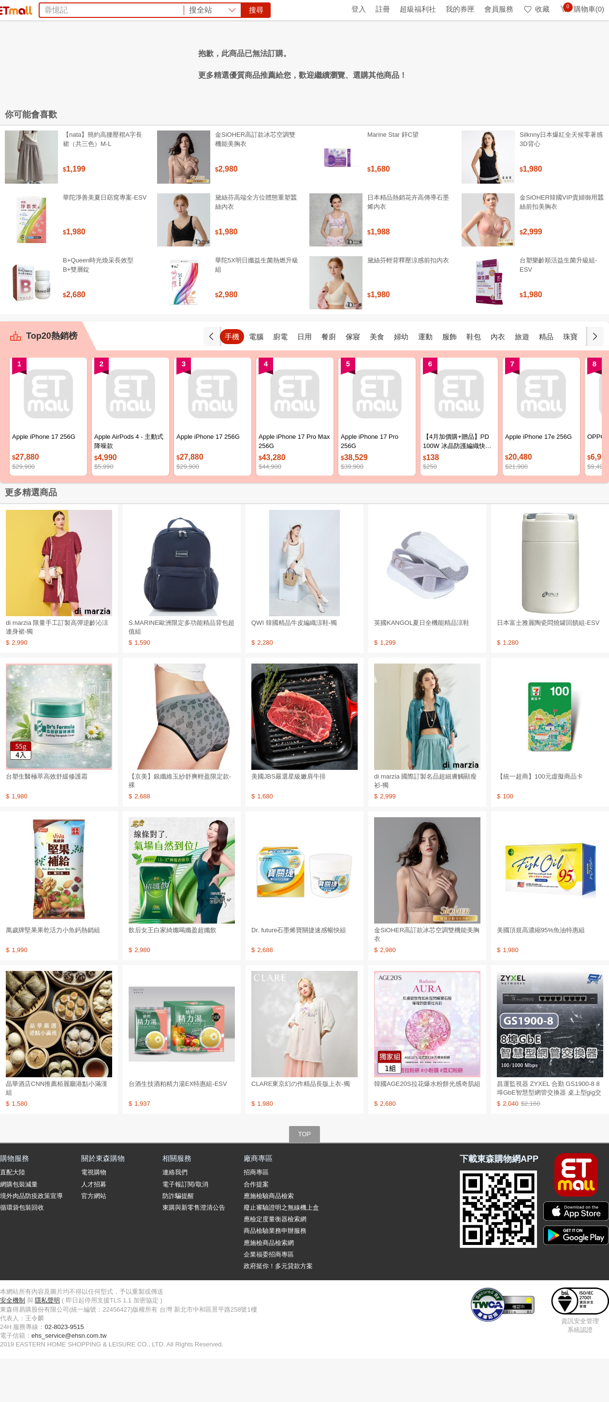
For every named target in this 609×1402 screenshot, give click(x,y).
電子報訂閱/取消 (185, 1227)
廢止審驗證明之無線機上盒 (281, 1251)
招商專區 (256, 1215)
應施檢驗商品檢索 (269, 1239)
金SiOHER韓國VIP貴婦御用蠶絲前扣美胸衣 (562, 245)
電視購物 (93, 1215)
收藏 (536, 9)
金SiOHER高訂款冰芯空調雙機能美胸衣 (255, 182)
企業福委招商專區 (269, 1297)
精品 (546, 380)
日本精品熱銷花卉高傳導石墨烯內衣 (408, 245)
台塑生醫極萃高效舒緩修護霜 (46, 820)
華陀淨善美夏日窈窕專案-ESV (104, 241)
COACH (178, 62)
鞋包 (473, 380)
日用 (304, 380)
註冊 (383, 9)
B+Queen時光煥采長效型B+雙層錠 (98, 308)
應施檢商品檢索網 (269, 1286)
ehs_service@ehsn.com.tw (69, 1379)
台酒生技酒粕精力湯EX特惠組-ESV (178, 1127)
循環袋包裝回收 (22, 1251)
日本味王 (236, 62)
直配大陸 (12, 1215)
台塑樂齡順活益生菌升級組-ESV (558, 308)
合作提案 (256, 1227)
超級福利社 (418, 9)
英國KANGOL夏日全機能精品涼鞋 (421, 666)
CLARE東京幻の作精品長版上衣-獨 (300, 1127)
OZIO (206, 62)
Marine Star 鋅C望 (393, 178)
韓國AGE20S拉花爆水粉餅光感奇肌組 (427, 1127)
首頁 (12, 9)
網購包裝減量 (19, 1227)
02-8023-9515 (64, 1370)
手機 (232, 380)
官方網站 (93, 1239)
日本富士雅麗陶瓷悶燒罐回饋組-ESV (548, 666)
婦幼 (401, 380)
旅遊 (522, 380)
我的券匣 (460, 9)
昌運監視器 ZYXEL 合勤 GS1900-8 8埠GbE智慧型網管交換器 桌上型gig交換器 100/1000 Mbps (549, 1136)
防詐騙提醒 (178, 1239)
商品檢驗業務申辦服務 (275, 1274)
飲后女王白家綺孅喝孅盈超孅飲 (173, 973)
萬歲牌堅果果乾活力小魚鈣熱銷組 (53, 973)
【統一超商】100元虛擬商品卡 (540, 820)
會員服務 (498, 9)
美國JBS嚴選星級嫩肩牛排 (288, 820)
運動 (425, 380)
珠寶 (570, 380)
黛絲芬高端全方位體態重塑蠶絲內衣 (256, 245)
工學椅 (268, 62)
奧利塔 (296, 62)
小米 (371, 62)
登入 (358, 9)
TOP (304, 1177)
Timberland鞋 (336, 62)
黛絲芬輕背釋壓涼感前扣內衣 (408, 303)
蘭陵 (419, 62)
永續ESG (114, 9)
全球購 (78, 9)
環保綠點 (43, 9)
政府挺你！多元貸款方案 (278, 1309)
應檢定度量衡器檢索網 (275, 1262)
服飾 (449, 380)
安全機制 (12, 1343)
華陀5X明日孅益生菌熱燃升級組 (256, 308)
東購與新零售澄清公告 (193, 1251)
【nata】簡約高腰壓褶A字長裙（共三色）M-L (102, 182)
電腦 (256, 380)
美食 (377, 380)
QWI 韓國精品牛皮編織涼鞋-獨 (294, 666)
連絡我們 (175, 1215)
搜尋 (451, 43)
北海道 (395, 62)
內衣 (498, 380)
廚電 (280, 380)
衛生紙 (443, 62)
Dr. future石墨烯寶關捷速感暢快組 (298, 973)
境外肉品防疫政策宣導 (31, 1239)
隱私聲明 (47, 1343)
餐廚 (328, 380)
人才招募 (93, 1227)
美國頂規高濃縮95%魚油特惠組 (541, 973)
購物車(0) (581, 9)
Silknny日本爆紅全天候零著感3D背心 (561, 182)
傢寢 (353, 380)
